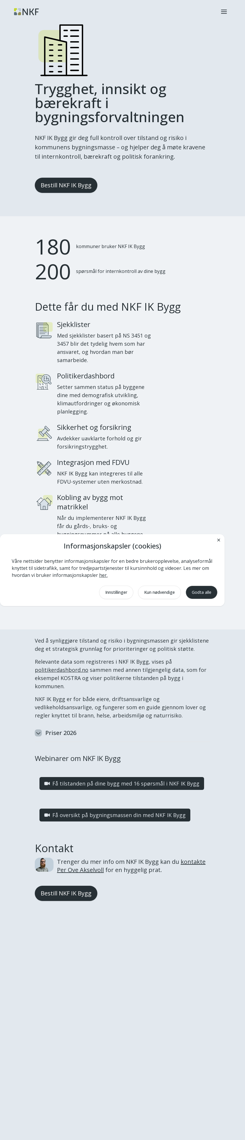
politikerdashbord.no (61, 669)
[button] (224, 12)
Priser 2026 (55, 733)
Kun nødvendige (159, 592)
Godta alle (201, 592)
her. (103, 575)
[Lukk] (218, 540)
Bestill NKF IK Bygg (66, 185)
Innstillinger (116, 592)
